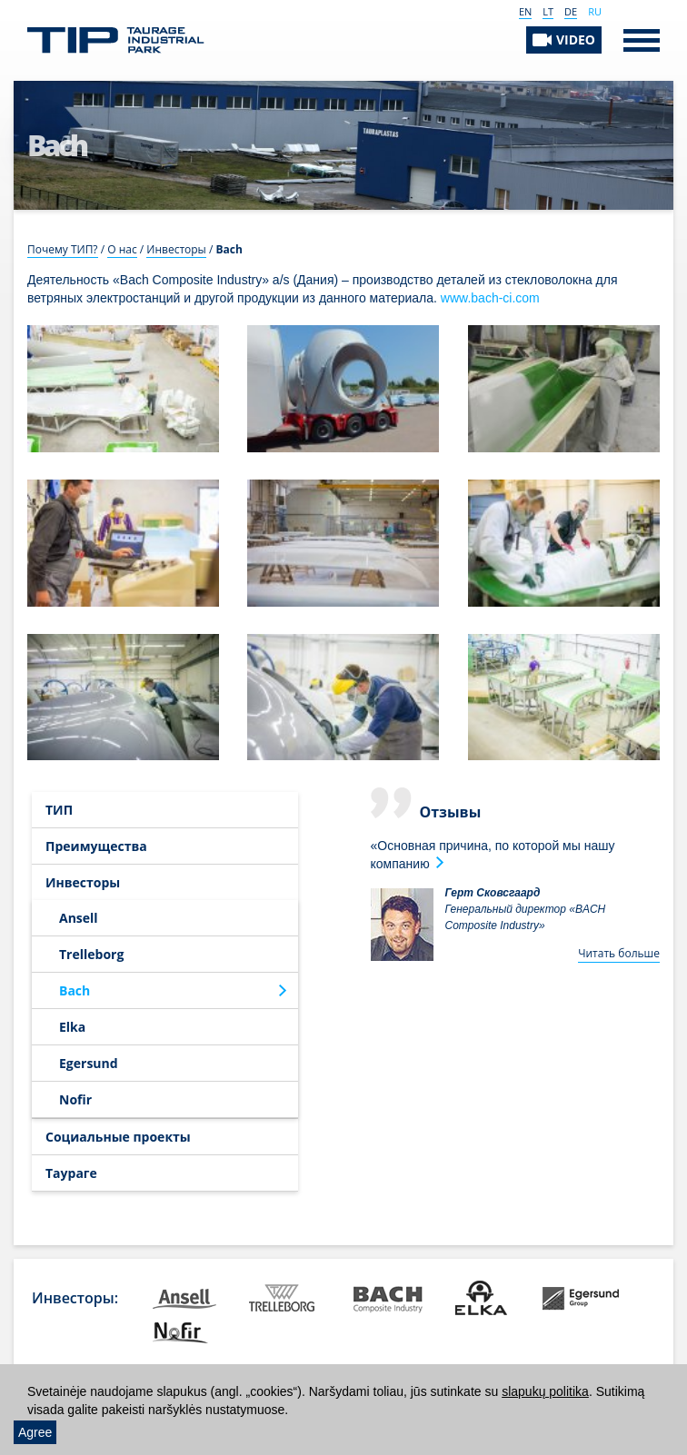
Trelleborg (91, 954)
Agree (35, 1432)
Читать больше (619, 953)
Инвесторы (176, 249)
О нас (121, 249)
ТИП (59, 809)
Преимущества (96, 846)
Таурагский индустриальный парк (115, 40)
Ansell (78, 917)
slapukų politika (545, 1391)
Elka (72, 1026)
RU (595, 11)
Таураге (71, 1173)
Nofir (75, 1099)
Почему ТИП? (62, 249)
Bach (74, 990)
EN (525, 11)
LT (548, 11)
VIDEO (575, 39)
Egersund (88, 1063)
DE (570, 11)
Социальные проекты (118, 1136)
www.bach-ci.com (490, 298)
